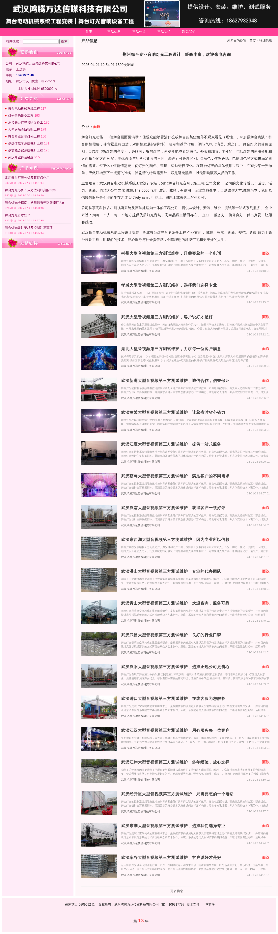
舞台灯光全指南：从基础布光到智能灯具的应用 (37, 202)
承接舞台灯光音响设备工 (25, 122)
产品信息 (114, 31)
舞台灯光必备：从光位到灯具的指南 (30, 190)
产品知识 (164, 31)
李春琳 (210, 904)
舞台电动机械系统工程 (24, 108)
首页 (89, 31)
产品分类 (139, 31)
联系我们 (189, 31)
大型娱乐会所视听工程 (24, 129)
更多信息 (176, 891)
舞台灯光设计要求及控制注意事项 (29, 227)
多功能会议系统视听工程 (25, 150)
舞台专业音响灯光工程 (24, 136)
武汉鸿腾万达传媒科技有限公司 (140, 270)
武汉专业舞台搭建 (21, 157)
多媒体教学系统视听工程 (25, 143)
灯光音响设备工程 (21, 115)
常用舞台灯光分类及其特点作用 (27, 177)
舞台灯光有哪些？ (17, 215)
